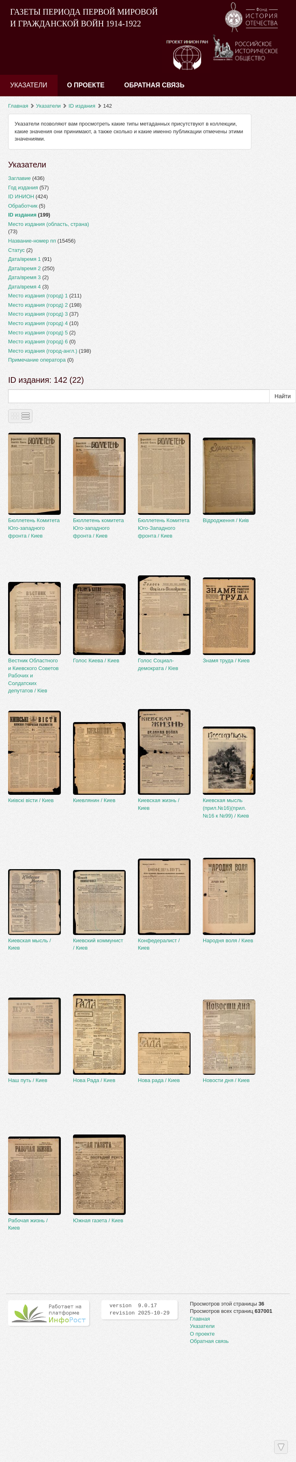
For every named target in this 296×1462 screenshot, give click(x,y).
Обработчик (22, 206)
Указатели (28, 85)
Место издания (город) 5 (38, 333)
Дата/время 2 (24, 268)
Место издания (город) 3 (38, 314)
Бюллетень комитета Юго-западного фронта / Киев (98, 527)
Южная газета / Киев (98, 1220)
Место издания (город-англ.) (42, 351)
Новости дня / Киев (226, 1080)
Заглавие (19, 178)
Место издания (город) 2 (38, 305)
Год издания (23, 187)
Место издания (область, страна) (48, 224)
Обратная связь (154, 85)
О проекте (86, 85)
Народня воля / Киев (228, 940)
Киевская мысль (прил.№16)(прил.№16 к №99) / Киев (226, 807)
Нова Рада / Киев (94, 1080)
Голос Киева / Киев (96, 660)
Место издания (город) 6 (38, 341)
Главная (18, 106)
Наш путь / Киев (27, 1080)
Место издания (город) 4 (38, 323)
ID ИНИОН (21, 196)
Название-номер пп (32, 241)
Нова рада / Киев (159, 1080)
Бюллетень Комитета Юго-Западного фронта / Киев (163, 527)
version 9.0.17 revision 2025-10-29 (139, 1310)
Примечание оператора (37, 360)
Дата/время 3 (24, 277)
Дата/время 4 (24, 287)
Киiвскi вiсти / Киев (31, 800)
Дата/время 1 (24, 259)
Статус (16, 250)
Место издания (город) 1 (38, 296)
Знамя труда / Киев (226, 660)
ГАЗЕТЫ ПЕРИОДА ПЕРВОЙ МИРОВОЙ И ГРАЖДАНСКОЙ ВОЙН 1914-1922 (84, 17)
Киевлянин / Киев (94, 800)
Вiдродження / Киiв (226, 520)
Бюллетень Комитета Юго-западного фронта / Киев (34, 527)
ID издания (82, 106)
